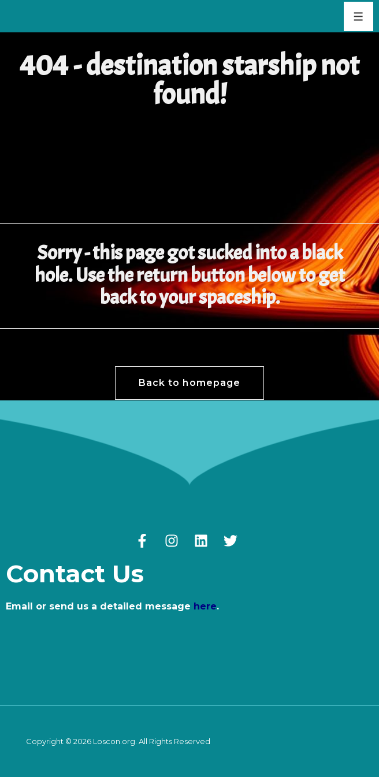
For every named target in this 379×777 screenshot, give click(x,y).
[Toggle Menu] (358, 16)
